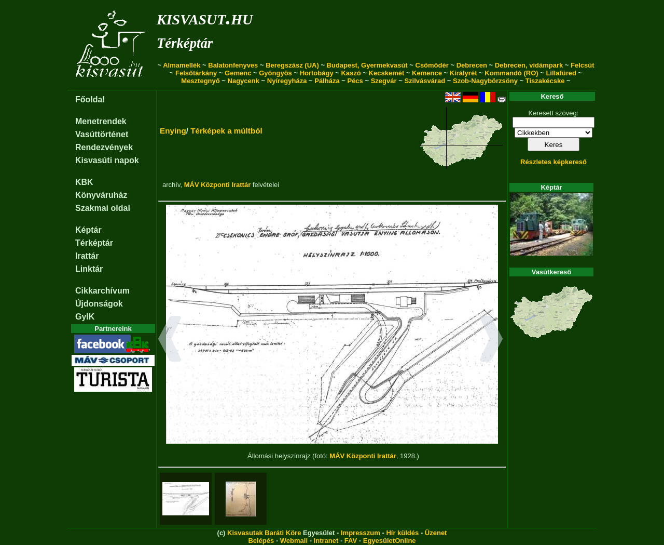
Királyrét (463, 73)
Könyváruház (101, 195)
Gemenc (238, 73)
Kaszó (351, 73)
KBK (84, 182)
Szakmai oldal (102, 208)
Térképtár (185, 43)
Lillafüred (561, 73)
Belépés (261, 540)
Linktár (89, 268)
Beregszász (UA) (292, 65)
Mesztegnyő (200, 81)
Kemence (427, 73)
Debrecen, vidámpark (529, 65)
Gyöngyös (275, 73)
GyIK (84, 316)
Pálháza (326, 81)
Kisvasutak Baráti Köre (264, 533)
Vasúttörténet (101, 134)
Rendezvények (104, 147)
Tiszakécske (545, 81)
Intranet (326, 540)
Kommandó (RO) (511, 73)
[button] (170, 340)
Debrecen (472, 65)
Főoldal (90, 99)
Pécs (355, 81)
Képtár (88, 229)
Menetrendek (101, 121)
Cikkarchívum (102, 290)
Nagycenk (243, 81)
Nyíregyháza (287, 81)
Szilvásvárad (424, 81)
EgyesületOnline (389, 540)
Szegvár (384, 81)
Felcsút (582, 65)
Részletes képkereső (553, 162)
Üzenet (436, 533)
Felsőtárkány (196, 73)
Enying (173, 130)
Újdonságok (99, 303)
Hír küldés (402, 533)
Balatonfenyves (233, 65)
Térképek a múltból (226, 130)
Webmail (294, 540)
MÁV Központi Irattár (217, 185)
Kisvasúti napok (107, 160)
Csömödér (432, 65)
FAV (350, 540)
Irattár (87, 255)
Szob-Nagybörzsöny (485, 81)
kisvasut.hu (205, 17)
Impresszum (360, 533)
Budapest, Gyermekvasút (367, 65)
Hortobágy (317, 73)
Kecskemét (387, 73)
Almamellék (181, 65)
